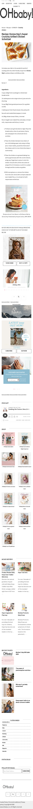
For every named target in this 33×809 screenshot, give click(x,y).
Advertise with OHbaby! (12, 79)
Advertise (9, 3)
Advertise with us (6, 722)
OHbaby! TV (16, 6)
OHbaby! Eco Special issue (8, 506)
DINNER (14, 27)
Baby (3, 728)
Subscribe (22, 3)
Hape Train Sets (22, 572)
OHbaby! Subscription (8, 446)
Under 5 (4, 730)
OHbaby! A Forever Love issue (8, 486)
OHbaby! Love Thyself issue (8, 546)
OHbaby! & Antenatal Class (8, 466)
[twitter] (10, 0)
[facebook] (8, 794)
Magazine (4, 748)
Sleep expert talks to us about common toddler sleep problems (23, 702)
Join (3, 3)
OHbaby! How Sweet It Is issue (24, 466)
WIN (3, 745)
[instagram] (18, 794)
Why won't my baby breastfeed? (21, 685)
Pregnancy (4, 725)
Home (3, 27)
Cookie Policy (4, 802)
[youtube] (28, 794)
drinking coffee (17, 285)
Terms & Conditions (14, 802)
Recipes (9, 27)
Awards (29, 3)
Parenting (4, 733)
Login (15, 3)
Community (4, 739)
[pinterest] (23, 794)
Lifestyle (4, 736)
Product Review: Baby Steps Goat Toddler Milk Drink (8, 575)
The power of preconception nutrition (23, 669)
